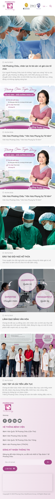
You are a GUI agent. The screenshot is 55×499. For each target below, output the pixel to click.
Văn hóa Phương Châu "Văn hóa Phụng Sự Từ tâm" (27, 136)
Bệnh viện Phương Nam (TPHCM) (15, 444)
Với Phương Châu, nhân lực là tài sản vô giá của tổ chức (26, 67)
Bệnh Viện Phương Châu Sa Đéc (15, 436)
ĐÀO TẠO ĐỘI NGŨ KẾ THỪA (16, 256)
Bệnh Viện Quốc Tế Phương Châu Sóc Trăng (19, 440)
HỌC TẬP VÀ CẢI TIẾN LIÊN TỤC (17, 384)
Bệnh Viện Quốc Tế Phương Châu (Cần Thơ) (19, 431)
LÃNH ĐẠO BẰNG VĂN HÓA (15, 319)
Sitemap (5, 415)
